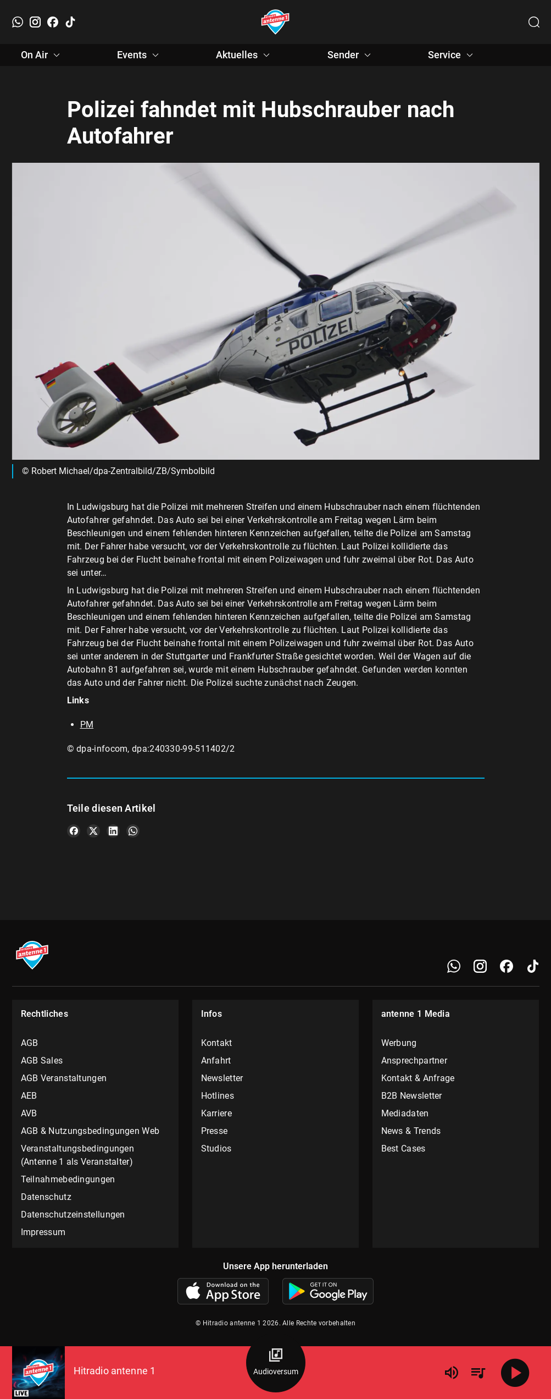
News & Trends (411, 1131)
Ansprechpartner (414, 1060)
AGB (29, 1043)
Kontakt (216, 1043)
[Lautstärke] (451, 1372)
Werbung (399, 1043)
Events (139, 55)
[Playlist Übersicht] (478, 1372)
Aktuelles (244, 55)
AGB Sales (42, 1060)
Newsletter (222, 1078)
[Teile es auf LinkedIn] (113, 831)
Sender (350, 55)
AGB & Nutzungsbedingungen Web (90, 1131)
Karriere (216, 1113)
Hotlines (217, 1095)
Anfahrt (216, 1060)
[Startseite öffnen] (275, 22)
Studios (216, 1148)
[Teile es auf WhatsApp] (133, 831)
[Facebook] (52, 21)
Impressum (43, 1232)
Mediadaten (405, 1113)
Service (452, 55)
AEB (29, 1095)
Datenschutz (46, 1197)
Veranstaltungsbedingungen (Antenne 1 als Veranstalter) (78, 1155)
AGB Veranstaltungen (64, 1078)
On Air (42, 55)
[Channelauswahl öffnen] (533, 22)
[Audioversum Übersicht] (275, 1362)
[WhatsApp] (17, 21)
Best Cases (403, 1148)
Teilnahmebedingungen (68, 1179)
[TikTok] (70, 21)
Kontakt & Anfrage (418, 1078)
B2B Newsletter (411, 1095)
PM (87, 724)
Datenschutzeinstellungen (73, 1214)
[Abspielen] (515, 1372)
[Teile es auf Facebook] (73, 831)
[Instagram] (35, 21)
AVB (29, 1113)
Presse (214, 1131)
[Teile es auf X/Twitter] (93, 831)
